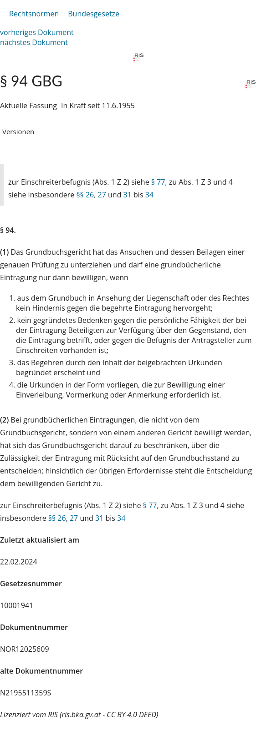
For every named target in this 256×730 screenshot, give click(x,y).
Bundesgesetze (93, 14)
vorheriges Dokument (37, 32)
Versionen (18, 131)
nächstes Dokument (34, 42)
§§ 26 (85, 195)
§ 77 (158, 182)
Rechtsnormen (34, 14)
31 (127, 195)
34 (149, 195)
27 (102, 195)
